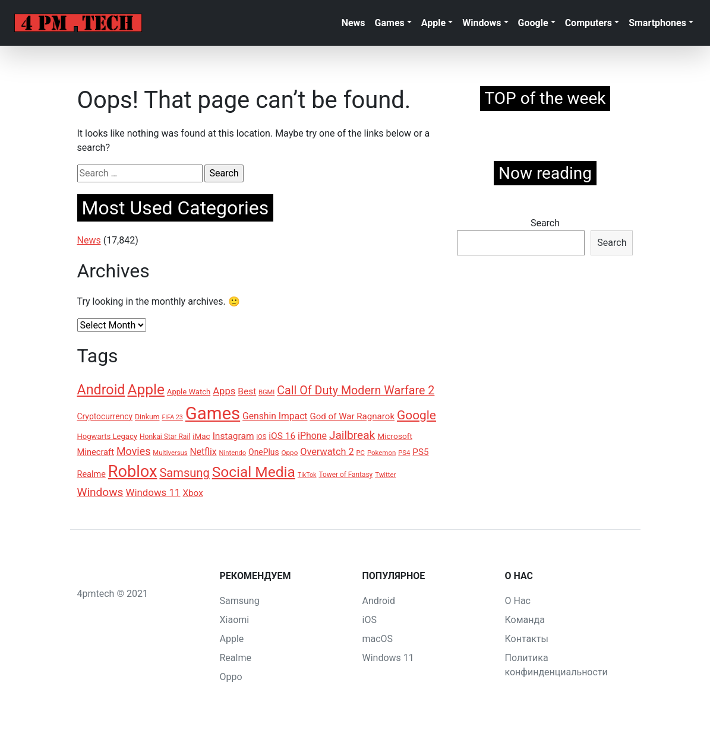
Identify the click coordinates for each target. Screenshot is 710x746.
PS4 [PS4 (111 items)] (404, 453)
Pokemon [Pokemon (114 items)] (381, 452)
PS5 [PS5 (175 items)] (420, 452)
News (353, 23)
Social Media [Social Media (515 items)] (253, 472)
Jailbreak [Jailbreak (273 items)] (352, 435)
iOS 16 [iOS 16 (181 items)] (282, 436)
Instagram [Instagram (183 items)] (233, 436)
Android (379, 600)
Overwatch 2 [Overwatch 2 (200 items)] (327, 451)
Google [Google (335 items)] (416, 415)
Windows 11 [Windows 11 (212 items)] (152, 492)
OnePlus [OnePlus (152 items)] (263, 452)
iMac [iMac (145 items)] (201, 436)
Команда (525, 619)
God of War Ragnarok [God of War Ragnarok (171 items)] (352, 416)
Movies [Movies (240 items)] (133, 451)
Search (545, 223)
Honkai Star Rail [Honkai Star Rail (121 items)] (165, 436)
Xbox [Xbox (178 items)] (192, 493)
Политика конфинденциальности (556, 665)
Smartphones (657, 23)
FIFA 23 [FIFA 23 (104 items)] (172, 417)
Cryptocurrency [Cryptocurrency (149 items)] (104, 416)
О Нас (518, 600)
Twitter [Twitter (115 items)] (385, 474)
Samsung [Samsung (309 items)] (184, 473)
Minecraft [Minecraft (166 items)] (96, 452)
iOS (369, 619)
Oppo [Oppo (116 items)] (290, 452)
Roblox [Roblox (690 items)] (132, 471)
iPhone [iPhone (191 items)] (312, 435)
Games (390, 23)
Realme (235, 657)
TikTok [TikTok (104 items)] (307, 475)
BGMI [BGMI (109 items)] (266, 392)
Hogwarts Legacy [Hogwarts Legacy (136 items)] (107, 436)
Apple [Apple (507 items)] (145, 389)
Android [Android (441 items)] (101, 389)
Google (533, 23)
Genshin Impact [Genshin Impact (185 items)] (274, 416)
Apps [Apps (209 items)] (224, 391)
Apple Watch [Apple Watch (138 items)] (188, 391)
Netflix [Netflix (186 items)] (203, 451)
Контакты (526, 638)
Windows (481, 23)
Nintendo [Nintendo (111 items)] (233, 453)
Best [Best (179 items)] (247, 391)
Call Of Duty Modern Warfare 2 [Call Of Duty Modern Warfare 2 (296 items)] (355, 390)
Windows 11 (388, 657)
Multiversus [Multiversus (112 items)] (170, 453)
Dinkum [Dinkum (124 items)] (147, 417)
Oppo (231, 676)
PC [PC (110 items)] (360, 453)
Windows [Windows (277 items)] (100, 492)
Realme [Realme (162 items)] (91, 474)
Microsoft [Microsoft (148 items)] (394, 436)
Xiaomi (235, 619)
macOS (377, 638)
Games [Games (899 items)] (212, 413)
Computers (588, 23)
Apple (433, 23)
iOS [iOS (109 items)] (261, 437)
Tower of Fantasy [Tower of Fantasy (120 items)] (345, 474)
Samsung (240, 600)
